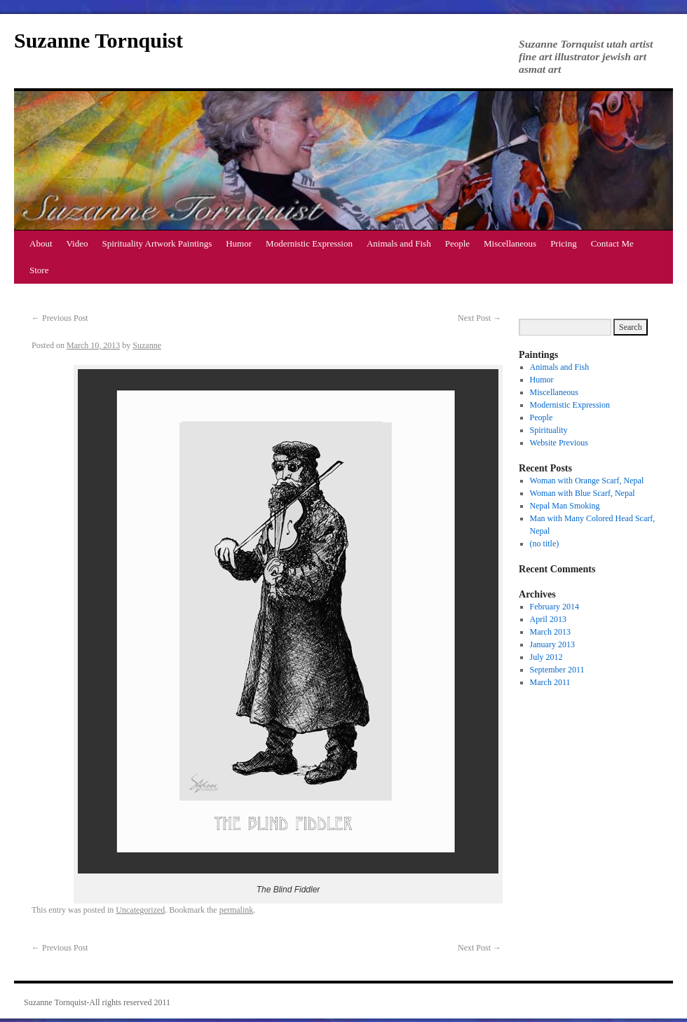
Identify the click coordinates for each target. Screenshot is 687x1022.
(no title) (544, 543)
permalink (236, 910)
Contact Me (612, 243)
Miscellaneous (510, 243)
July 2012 (546, 657)
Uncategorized (140, 910)
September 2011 (557, 670)
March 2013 (550, 632)
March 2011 (550, 682)
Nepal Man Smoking (565, 506)
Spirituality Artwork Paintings (157, 243)
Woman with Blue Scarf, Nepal (582, 493)
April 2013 (548, 619)
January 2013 (552, 644)
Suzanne (146, 345)
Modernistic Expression (309, 243)
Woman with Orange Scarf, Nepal (587, 480)
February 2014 (554, 607)
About (41, 243)
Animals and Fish (399, 243)
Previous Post (60, 318)
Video (77, 243)
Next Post (479, 318)
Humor (239, 243)
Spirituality (549, 430)
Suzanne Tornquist (98, 40)
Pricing (563, 243)
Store (38, 270)
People (457, 243)
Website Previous (559, 443)
